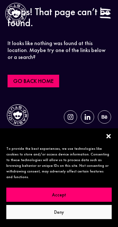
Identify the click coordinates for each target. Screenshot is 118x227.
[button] (108, 136)
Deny (59, 212)
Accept (59, 195)
